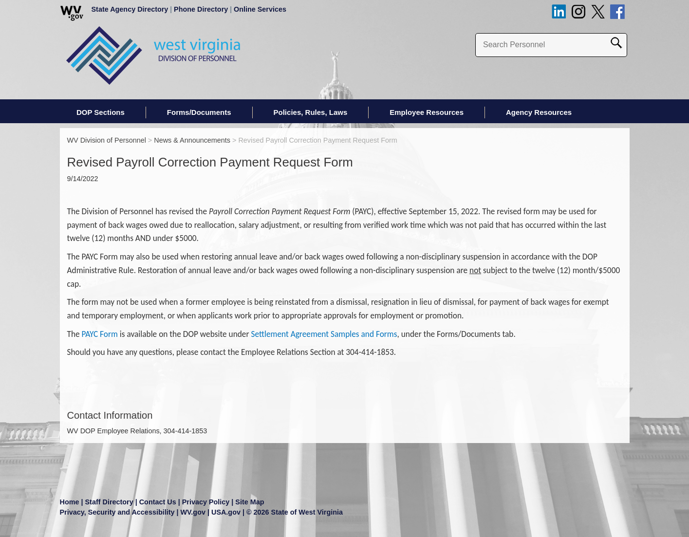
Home (69, 502)
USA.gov (226, 512)
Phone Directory (201, 9)
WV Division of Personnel (106, 140)
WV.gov (193, 512)
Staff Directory (109, 502)
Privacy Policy (206, 502)
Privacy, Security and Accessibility (117, 512)
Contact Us (157, 502)
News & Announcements (192, 140)
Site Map (249, 502)
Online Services (260, 9)
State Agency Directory (130, 9)
